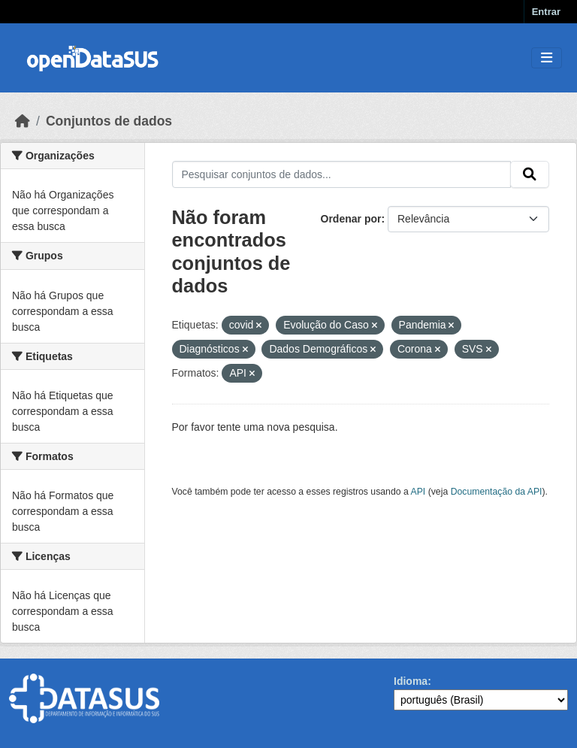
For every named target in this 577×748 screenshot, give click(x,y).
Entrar (546, 11)
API (418, 491)
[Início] (22, 121)
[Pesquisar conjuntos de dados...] (342, 174)
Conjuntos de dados (109, 121)
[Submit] (529, 174)
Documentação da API (496, 491)
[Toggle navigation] (546, 58)
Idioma (410, 681)
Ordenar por (351, 219)
